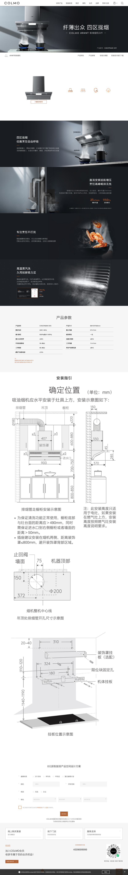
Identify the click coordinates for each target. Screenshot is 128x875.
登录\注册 (105, 3)
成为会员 (7, 845)
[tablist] (64, 766)
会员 (90, 3)
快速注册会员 (10, 861)
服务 (84, 3)
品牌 (97, 3)
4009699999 (80, 849)
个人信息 (45, 807)
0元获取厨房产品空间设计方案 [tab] (64, 766)
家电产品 (59, 3)
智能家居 (69, 3)
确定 (105, 872)
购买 (77, 3)
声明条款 (39, 807)
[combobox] (45, 799)
